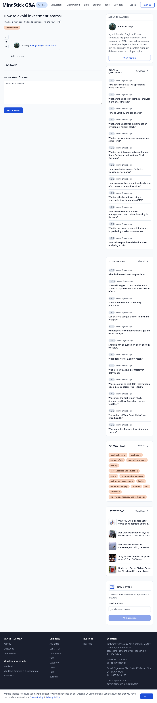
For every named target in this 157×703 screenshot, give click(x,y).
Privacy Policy (53, 697)
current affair (117, 460)
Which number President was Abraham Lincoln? (129, 431)
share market (12, 27)
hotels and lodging (119, 486)
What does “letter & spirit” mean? (126, 358)
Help (52, 671)
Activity (7, 643)
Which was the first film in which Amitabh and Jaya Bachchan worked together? (127, 400)
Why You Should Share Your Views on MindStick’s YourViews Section (134, 522)
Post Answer (13, 110)
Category (118, 4)
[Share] (59, 22)
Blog (86, 4)
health (141, 481)
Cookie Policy (36, 697)
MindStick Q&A (18, 5)
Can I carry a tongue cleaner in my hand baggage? (129, 318)
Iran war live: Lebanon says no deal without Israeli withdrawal (134, 534)
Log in (133, 4)
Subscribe (129, 617)
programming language (132, 476)
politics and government (122, 481)
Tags (107, 4)
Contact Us (55, 648)
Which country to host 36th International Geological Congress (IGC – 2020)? (129, 385)
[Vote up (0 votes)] (6, 37)
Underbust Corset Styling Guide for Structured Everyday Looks (134, 569)
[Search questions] (41, 5)
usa (146, 486)
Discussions (57, 4)
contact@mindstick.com (119, 680)
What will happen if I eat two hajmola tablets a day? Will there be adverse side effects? (129, 288)
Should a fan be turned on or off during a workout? (130, 346)
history (114, 465)
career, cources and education (124, 470)
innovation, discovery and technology (128, 497)
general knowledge (137, 460)
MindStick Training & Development (21, 670)
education (115, 491)
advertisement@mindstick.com (122, 683)
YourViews (9, 675)
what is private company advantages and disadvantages (130, 332)
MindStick (8, 666)
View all (143, 261)
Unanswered (73, 4)
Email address (116, 603)
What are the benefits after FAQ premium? (125, 304)
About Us (54, 643)
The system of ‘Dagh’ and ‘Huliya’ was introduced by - (127, 416)
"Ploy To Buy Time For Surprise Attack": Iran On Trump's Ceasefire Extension (133, 558)
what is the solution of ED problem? (127, 274)
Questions (9, 648)
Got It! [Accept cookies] (147, 696)
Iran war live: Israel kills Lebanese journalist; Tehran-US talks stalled (134, 546)
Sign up (147, 4)
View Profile (129, 57)
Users (52, 667)
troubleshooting (118, 455)
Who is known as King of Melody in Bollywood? (126, 371)
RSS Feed (87, 643)
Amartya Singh (36, 45)
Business (54, 676)
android (136, 486)
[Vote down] (6, 46)
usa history (136, 455)
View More (142, 71)
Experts (97, 4)
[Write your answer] (53, 92)
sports (113, 476)
